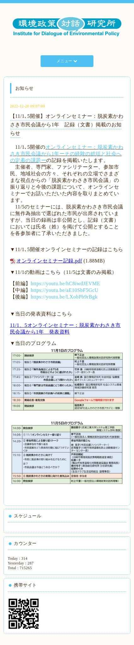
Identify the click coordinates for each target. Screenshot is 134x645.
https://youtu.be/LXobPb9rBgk (64, 296)
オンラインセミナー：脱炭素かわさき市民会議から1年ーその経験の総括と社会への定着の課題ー (66, 153)
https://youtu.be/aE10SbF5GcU (64, 290)
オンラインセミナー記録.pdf (49, 260)
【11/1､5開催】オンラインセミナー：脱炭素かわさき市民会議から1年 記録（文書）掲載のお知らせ (66, 124)
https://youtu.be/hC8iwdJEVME (65, 283)
